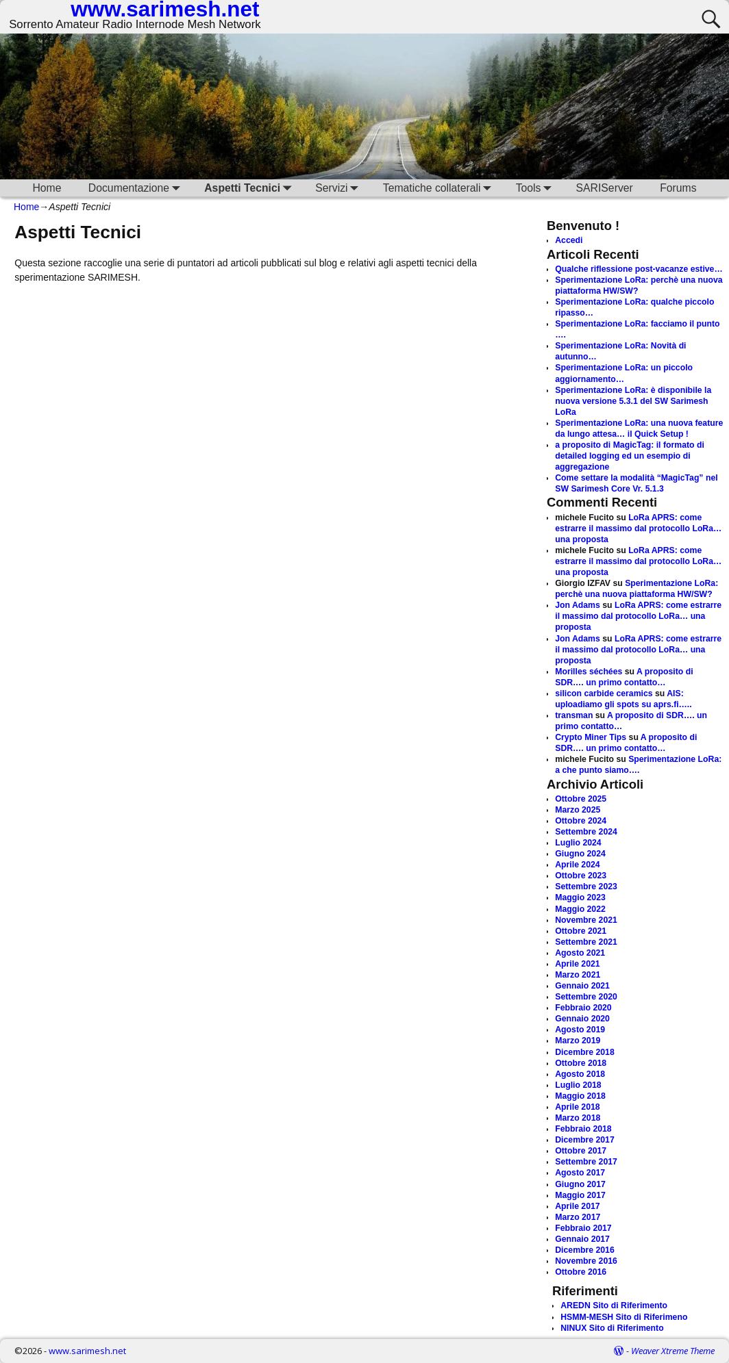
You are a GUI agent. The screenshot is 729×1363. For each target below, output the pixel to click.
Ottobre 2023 (580, 875)
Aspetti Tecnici (250, 187)
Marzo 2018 (577, 1118)
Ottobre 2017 (580, 1151)
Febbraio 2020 (583, 1007)
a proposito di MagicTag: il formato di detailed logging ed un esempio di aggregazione (629, 456)
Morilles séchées (588, 671)
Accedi (568, 240)
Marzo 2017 (577, 1217)
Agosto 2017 (580, 1172)
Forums (678, 188)
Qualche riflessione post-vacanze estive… (638, 269)
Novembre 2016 (586, 1261)
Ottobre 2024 (580, 821)
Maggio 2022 (580, 909)
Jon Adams (577, 605)
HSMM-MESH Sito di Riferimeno (623, 1317)
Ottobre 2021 (580, 931)
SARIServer (604, 188)
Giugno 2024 (580, 853)
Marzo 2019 (577, 1040)
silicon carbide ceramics (603, 693)
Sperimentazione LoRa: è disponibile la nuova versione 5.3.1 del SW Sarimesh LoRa (633, 401)
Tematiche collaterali (440, 187)
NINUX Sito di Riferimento (611, 1328)
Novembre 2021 (586, 920)
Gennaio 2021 (582, 986)
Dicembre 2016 (585, 1250)
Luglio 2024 (578, 843)
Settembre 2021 (586, 942)
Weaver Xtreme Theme (673, 1351)
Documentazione (137, 187)
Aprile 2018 (577, 1107)
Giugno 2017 (580, 1184)
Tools (536, 187)
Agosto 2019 (580, 1029)
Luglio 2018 (578, 1085)
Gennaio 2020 (582, 1018)
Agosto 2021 (580, 953)
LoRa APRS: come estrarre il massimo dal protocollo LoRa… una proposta (638, 528)
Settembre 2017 (586, 1162)
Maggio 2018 (580, 1096)
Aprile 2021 (577, 964)
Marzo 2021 (577, 975)
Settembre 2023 (586, 886)
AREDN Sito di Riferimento (613, 1305)
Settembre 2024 (586, 832)
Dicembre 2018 (585, 1052)
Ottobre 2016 (580, 1272)
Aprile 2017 (577, 1206)
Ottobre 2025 (580, 799)
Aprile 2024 (577, 864)
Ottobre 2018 (580, 1063)
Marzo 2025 (577, 810)
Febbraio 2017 (583, 1228)
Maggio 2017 (580, 1195)
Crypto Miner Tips (590, 737)
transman (574, 715)
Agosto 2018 (580, 1074)
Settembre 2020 (586, 997)
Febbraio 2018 (583, 1129)
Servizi (339, 187)
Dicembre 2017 (585, 1140)
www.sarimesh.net (87, 1351)
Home (46, 188)
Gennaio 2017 (582, 1239)
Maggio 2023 (580, 897)
